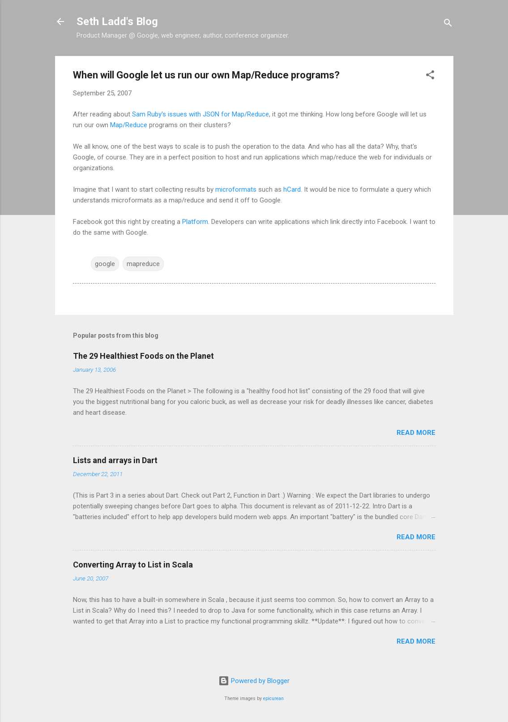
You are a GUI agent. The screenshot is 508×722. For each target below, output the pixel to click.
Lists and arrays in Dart (115, 460)
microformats (235, 189)
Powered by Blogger (254, 681)
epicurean (273, 698)
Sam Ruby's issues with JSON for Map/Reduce (200, 114)
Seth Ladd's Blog (117, 21)
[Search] (448, 24)
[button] (430, 76)
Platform (195, 222)
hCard (292, 189)
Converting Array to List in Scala (133, 564)
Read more (416, 433)
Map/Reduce (128, 125)
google (105, 264)
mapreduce (143, 264)
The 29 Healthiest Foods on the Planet (143, 356)
